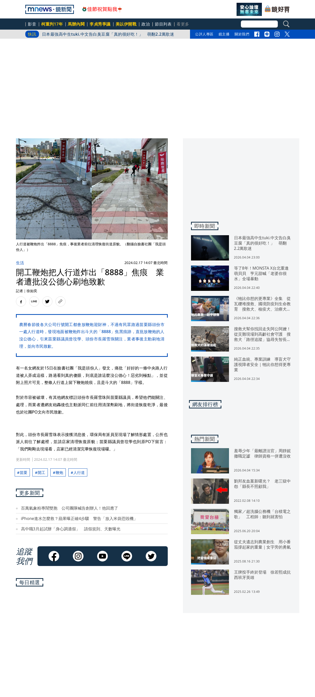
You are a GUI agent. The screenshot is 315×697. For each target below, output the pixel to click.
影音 (32, 24)
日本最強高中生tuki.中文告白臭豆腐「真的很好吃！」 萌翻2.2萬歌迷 (108, 34)
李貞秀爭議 (100, 24)
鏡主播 (224, 34)
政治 (145, 24)
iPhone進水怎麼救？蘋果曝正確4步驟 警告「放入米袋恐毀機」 (79, 518)
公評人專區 (204, 34)
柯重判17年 (52, 24)
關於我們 (242, 34)
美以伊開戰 (126, 24)
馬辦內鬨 (76, 24)
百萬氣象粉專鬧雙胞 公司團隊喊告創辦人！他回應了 (69, 508)
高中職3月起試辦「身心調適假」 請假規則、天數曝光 (70, 529)
